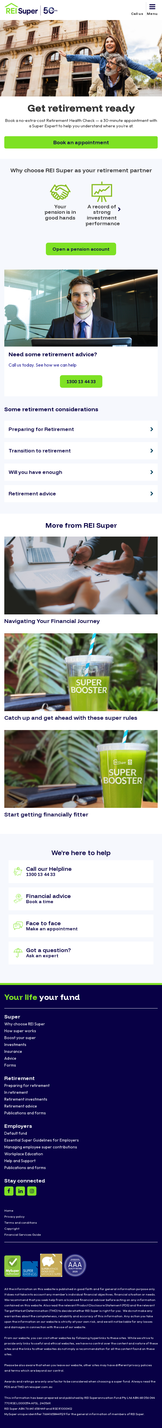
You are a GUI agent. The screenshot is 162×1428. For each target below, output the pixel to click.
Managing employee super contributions (40, 1147)
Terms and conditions (20, 1223)
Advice (10, 1058)
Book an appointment (81, 142)
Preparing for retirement (27, 1085)
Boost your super (20, 1037)
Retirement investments (25, 1099)
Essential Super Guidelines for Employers (41, 1140)
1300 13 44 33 (81, 381)
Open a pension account (81, 249)
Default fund (15, 1133)
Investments (15, 1044)
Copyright (11, 1229)
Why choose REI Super (24, 1024)
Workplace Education (23, 1153)
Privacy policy (14, 1217)
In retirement (16, 1092)
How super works (20, 1030)
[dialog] (151, 1416)
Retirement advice (20, 1106)
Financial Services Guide (22, 1235)
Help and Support (20, 1160)
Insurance (13, 1051)
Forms (10, 1065)
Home (8, 1211)
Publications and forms (25, 1112)
